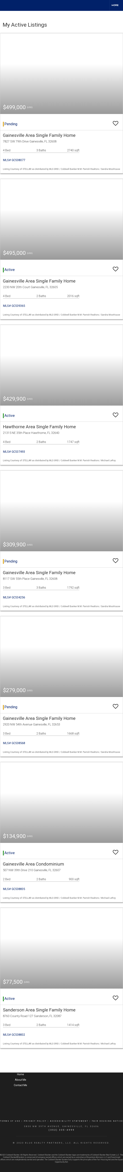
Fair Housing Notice (107, 1121)
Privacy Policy (35, 1121)
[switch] (115, 122)
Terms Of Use (10, 1121)
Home (20, 1074)
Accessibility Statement (69, 1121)
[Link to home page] (5, 5)
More (115, 5)
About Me (20, 1079)
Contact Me (20, 1085)
